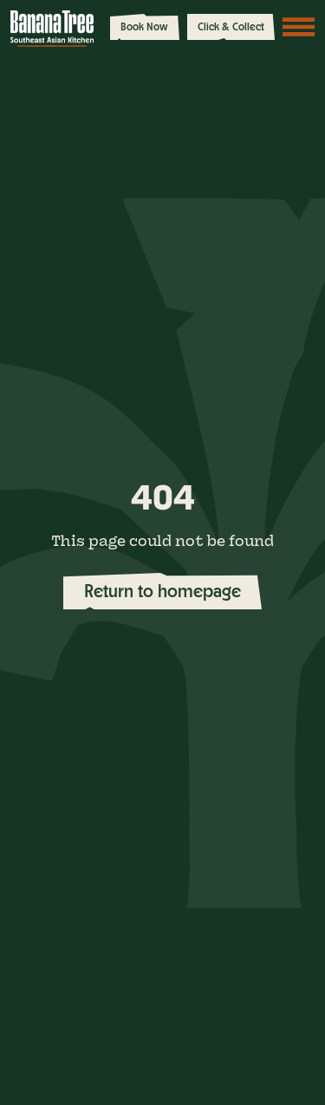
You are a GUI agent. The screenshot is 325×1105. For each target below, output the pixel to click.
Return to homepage (162, 591)
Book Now (144, 26)
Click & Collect (231, 26)
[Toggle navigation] (299, 26)
